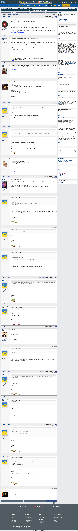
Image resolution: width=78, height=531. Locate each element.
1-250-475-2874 (48, 1)
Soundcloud (12, 70)
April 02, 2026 (60, 74)
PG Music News (61, 23)
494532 (56, 487)
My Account (42, 521)
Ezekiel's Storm (43, 371)
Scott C (44, 226)
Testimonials (28, 521)
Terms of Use (57, 526)
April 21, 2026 (60, 40)
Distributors (14, 520)
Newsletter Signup (43, 517)
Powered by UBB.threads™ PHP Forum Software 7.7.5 (39, 530)
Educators (14, 521)
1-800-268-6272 (42, 1)
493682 (56, 226)
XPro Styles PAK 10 (71, 57)
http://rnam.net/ (13, 172)
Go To (15, 14)
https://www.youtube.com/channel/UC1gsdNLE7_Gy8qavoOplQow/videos (22, 171)
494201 (56, 371)
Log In (75, 8)
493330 (56, 35)
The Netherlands (4, 170)
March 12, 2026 (60, 97)
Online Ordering (49, 2)
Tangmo (44, 303)
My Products (42, 522)
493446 (56, 126)
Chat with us (50, 510)
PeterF (44, 424)
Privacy (61, 526)
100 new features (64, 52)
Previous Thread (14, 12)
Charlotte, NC (3, 190)
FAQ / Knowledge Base (58, 517)
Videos (55, 520)
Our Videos (12, 60)
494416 (56, 396)
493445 (56, 102)
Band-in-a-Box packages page (71, 63)
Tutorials (55, 521)
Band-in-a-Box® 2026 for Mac (68, 27)
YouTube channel (73, 28)
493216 (56, 16)
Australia (3, 116)
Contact (13, 517)
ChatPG (59, 12)
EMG (44, 396)
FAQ (46, 10)
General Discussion (15, 8)
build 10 (59, 93)
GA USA (3, 44)
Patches (55, 515)
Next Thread (44, 12)
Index (29, 12)
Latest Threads (36, 10)
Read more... (60, 38)
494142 (56, 345)
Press (13, 518)
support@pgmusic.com (27, 527)
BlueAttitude (43, 126)
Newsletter (57, 506)
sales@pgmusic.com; (20, 527)
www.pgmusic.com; (14, 527)
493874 (56, 277)
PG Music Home (4, 8)
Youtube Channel (13, 69)
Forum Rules (42, 10)
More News (60, 144)
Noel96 (44, 16)
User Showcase (23, 8)
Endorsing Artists (29, 520)
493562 (56, 176)
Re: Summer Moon (6, 16)
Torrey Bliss (43, 102)
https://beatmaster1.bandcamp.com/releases (17, 32)
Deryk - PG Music (42, 277)
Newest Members (61, 158)
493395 (56, 62)
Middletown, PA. (4, 340)
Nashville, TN (3, 76)
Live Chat (41, 2)
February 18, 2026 (61, 117)
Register (70, 8)
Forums (9, 8)
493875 (56, 303)
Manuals (55, 518)
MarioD (44, 345)
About (13, 515)
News (41, 515)
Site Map (65, 526)
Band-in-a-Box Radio (30, 518)
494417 (56, 424)
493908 (56, 326)
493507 (56, 156)
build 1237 (66, 112)
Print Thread (10, 14)
